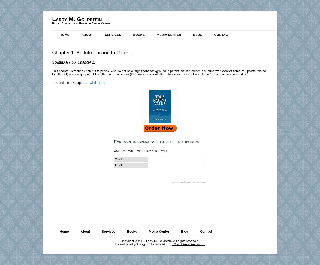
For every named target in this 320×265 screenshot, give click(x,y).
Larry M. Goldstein (77, 19)
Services (113, 35)
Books (139, 35)
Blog (197, 35)
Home (64, 35)
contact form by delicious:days (189, 182)
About (87, 35)
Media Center (169, 35)
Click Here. (97, 83)
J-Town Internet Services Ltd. (188, 244)
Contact (222, 35)
